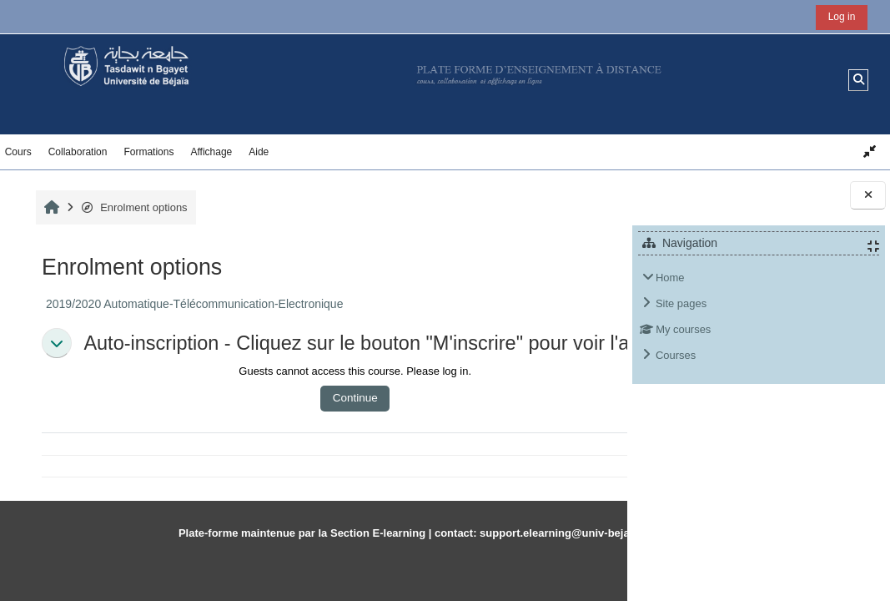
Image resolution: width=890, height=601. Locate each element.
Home (670, 277)
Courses (676, 355)
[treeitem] (758, 316)
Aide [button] (259, 152)
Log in (842, 17)
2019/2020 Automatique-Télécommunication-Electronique (192, 304)
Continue (302, 415)
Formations (148, 152)
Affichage (211, 152)
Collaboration (78, 152)
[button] (858, 79)
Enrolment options (131, 207)
